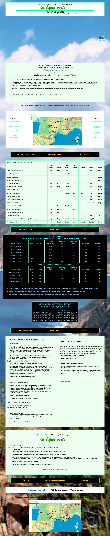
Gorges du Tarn (14, 137)
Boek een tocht (65, 381)
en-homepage (101, 40)
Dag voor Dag (57, 154)
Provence (97, 132)
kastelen (97, 127)
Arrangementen (27, 154)
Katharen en (97, 126)
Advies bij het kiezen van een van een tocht (55, 469)
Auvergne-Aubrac (14, 121)
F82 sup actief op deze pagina (55, 70)
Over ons (25, 480)
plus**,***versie (47, 94)
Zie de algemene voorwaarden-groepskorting (55, 306)
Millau (14, 135)
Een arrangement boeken (55, 480)
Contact (14, 97)
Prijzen (86, 154)
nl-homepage (101, 32)
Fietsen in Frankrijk (42, 435)
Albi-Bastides (13, 131)
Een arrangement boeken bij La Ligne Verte (55, 264)
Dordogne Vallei (97, 121)
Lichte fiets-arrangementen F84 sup (61, 75)
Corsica (96, 137)
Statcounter (55, 495)
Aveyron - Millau (14, 126)
